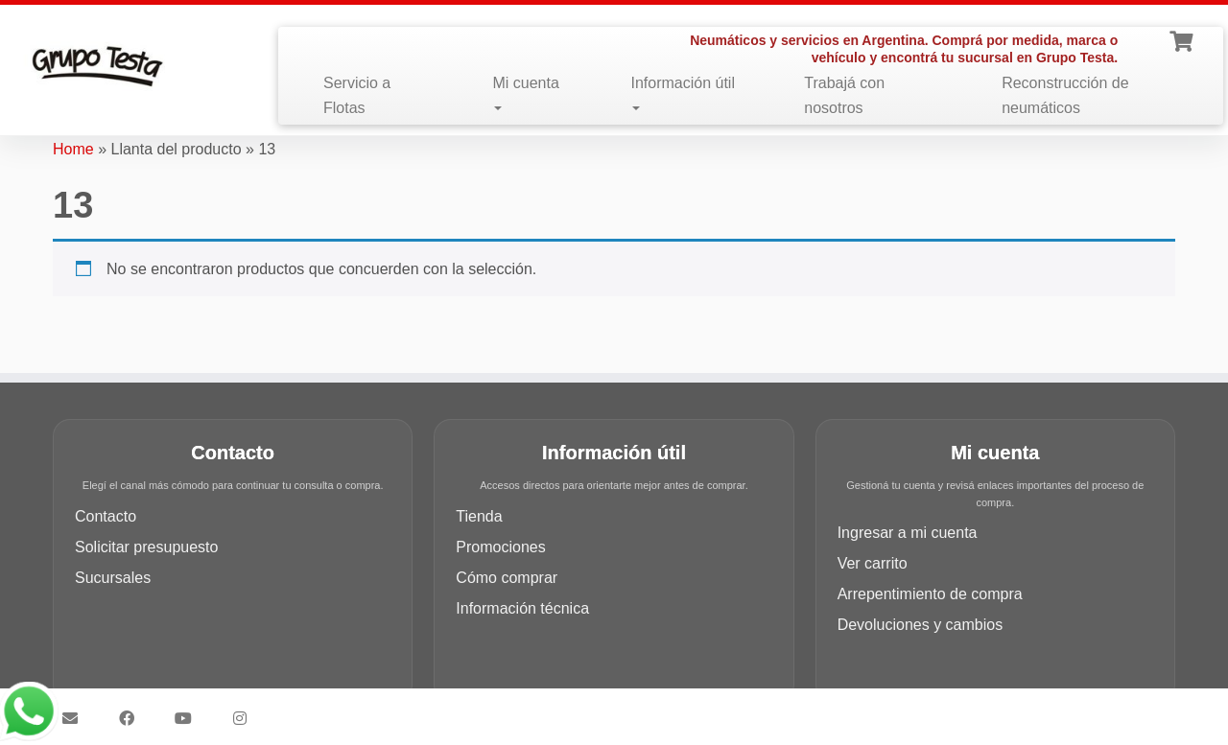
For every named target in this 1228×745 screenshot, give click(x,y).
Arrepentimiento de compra (930, 594)
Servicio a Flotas (356, 95)
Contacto (105, 516)
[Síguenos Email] (76, 718)
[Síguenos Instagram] (246, 718)
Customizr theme (750, 709)
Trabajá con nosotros (844, 95)
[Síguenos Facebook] (132, 718)
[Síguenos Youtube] (189, 718)
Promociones (500, 547)
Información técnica (522, 608)
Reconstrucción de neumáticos (1065, 95)
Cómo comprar (506, 578)
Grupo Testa (504, 709)
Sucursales (113, 578)
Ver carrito (873, 563)
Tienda (479, 516)
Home (73, 149)
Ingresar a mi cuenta (908, 532)
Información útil (682, 92)
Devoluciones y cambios (921, 625)
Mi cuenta (525, 92)
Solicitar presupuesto (146, 547)
